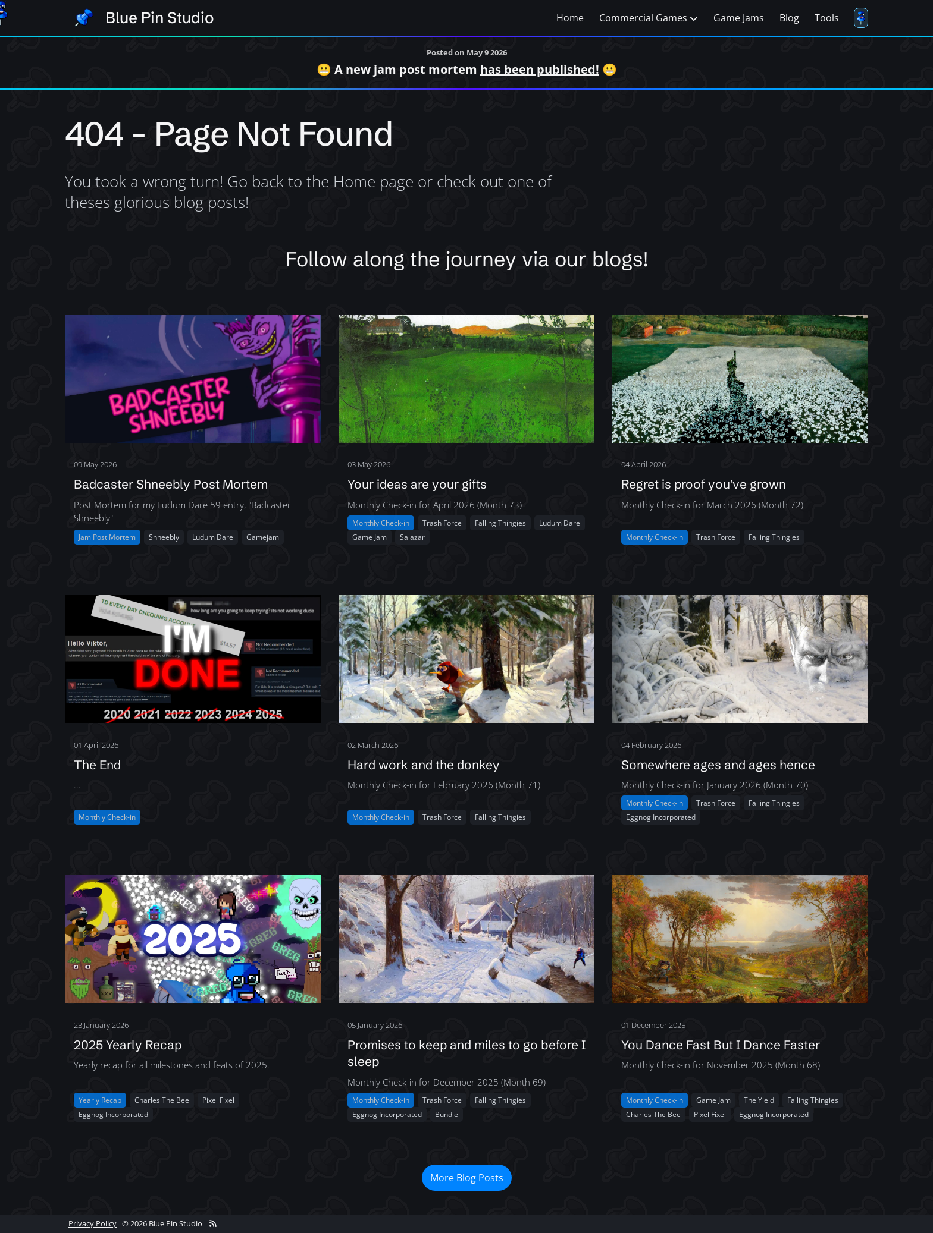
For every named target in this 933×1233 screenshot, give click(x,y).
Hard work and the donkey (423, 764)
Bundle (446, 1114)
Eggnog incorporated (661, 817)
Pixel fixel (218, 1100)
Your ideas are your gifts (417, 484)
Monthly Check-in (380, 523)
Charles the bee (161, 1100)
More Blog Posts (466, 1177)
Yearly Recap (100, 1100)
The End (97, 764)
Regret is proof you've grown (703, 484)
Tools (827, 17)
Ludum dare (212, 537)
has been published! (539, 69)
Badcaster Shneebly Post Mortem (171, 484)
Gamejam (262, 537)
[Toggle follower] (861, 18)
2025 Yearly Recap (127, 1044)
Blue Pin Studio (159, 17)
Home (570, 17)
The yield (759, 1100)
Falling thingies (500, 523)
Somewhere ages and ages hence (718, 764)
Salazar (412, 537)
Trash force (442, 523)
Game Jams (738, 17)
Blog (789, 17)
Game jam (369, 537)
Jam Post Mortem (107, 537)
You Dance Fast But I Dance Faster (720, 1044)
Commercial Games (648, 17)
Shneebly (164, 537)
